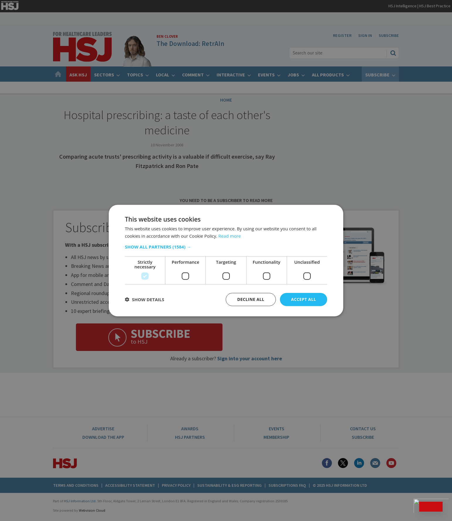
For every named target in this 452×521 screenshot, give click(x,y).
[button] (226, 246)
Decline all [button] (250, 299)
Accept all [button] (303, 299)
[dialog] (226, 260)
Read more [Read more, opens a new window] (229, 236)
